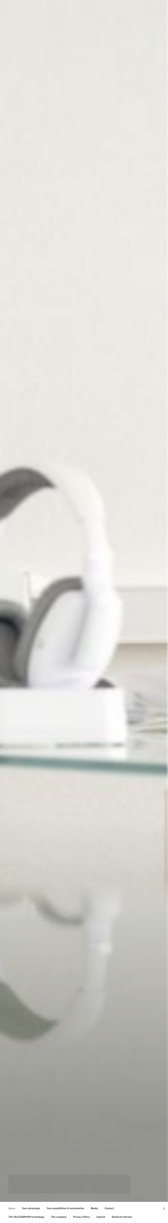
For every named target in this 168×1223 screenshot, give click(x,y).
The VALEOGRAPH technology (26, 1216)
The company (59, 1216)
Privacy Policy (81, 1216)
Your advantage (31, 1208)
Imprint (101, 1216)
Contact (109, 1208)
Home (11, 1208)
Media (94, 1208)
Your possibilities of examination (65, 1208)
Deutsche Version (122, 1216)
